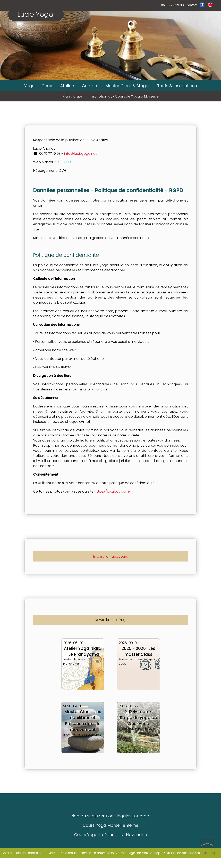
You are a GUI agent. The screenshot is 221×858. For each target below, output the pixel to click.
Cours (47, 86)
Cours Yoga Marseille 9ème (110, 825)
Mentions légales (114, 816)
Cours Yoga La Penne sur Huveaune (110, 834)
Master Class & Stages (127, 86)
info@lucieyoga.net (80, 153)
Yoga (29, 86)
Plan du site (82, 816)
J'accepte (211, 853)
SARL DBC (63, 162)
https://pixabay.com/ (112, 491)
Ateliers (67, 86)
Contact (191, 5)
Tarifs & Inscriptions (177, 86)
